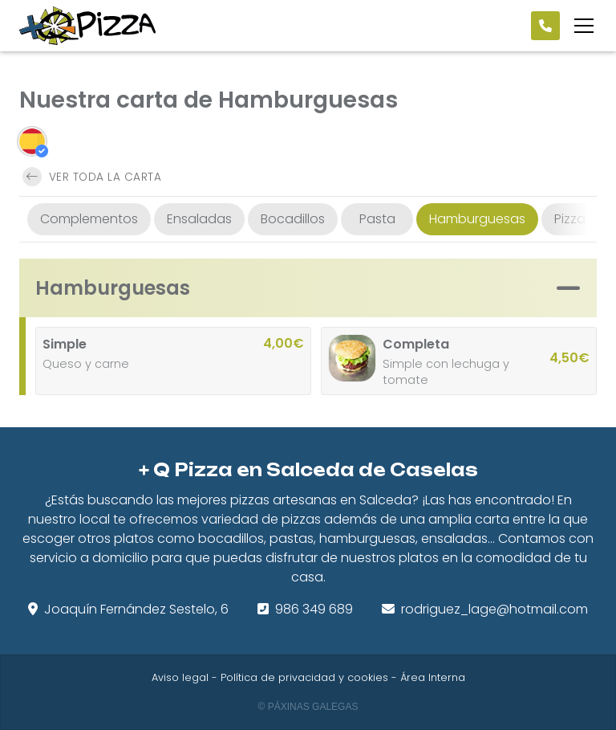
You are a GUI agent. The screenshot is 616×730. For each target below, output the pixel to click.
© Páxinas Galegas (308, 706)
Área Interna (432, 677)
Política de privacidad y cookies (304, 677)
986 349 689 (314, 609)
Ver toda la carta (91, 176)
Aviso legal (180, 677)
